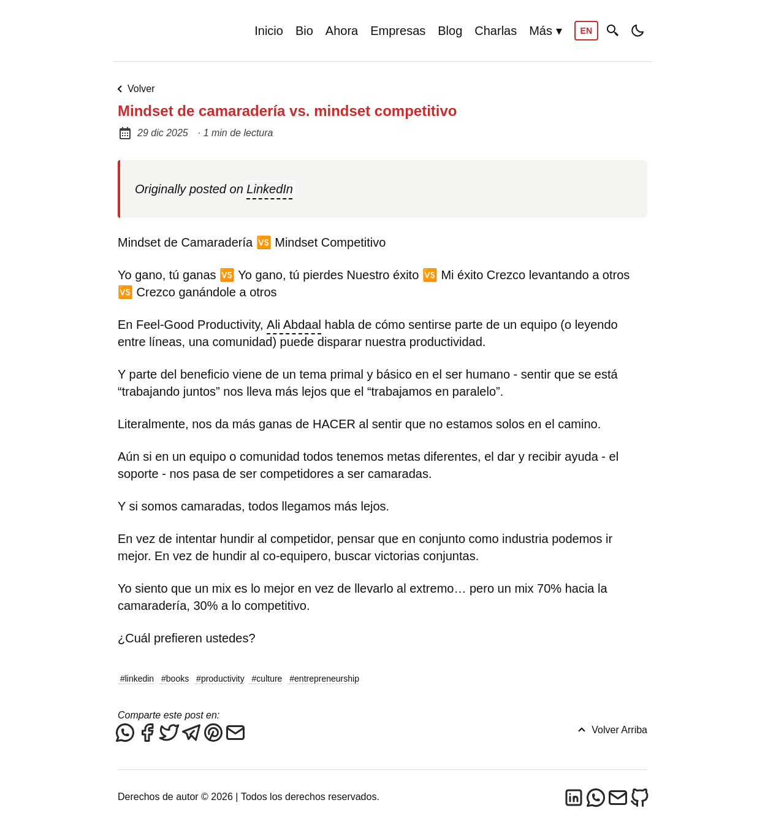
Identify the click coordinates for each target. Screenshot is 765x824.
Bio (304, 30)
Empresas (397, 30)
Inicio (268, 30)
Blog (450, 30)
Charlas (495, 30)
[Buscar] (613, 31)
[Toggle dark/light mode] (637, 30)
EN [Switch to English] (586, 31)
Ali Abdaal (294, 324)
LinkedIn (269, 189)
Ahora (341, 30)
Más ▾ (545, 30)
